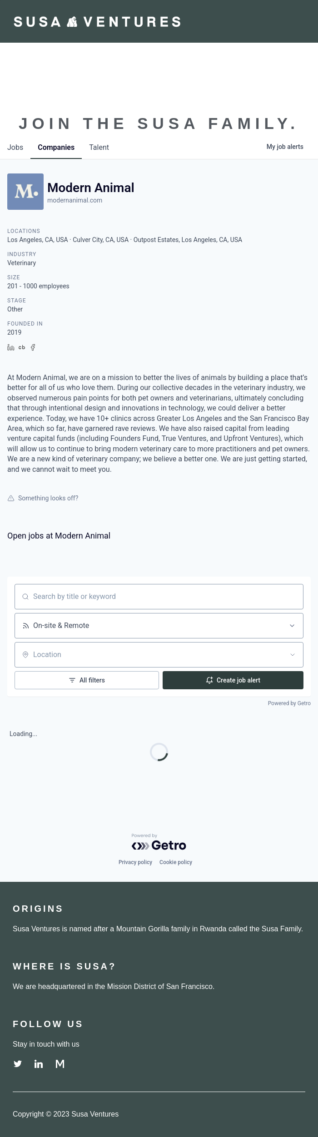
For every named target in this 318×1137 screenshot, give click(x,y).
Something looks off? (42, 498)
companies (56, 147)
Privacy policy (135, 862)
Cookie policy (175, 862)
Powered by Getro (289, 703)
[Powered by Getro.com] (159, 842)
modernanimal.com (74, 200)
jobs (15, 147)
